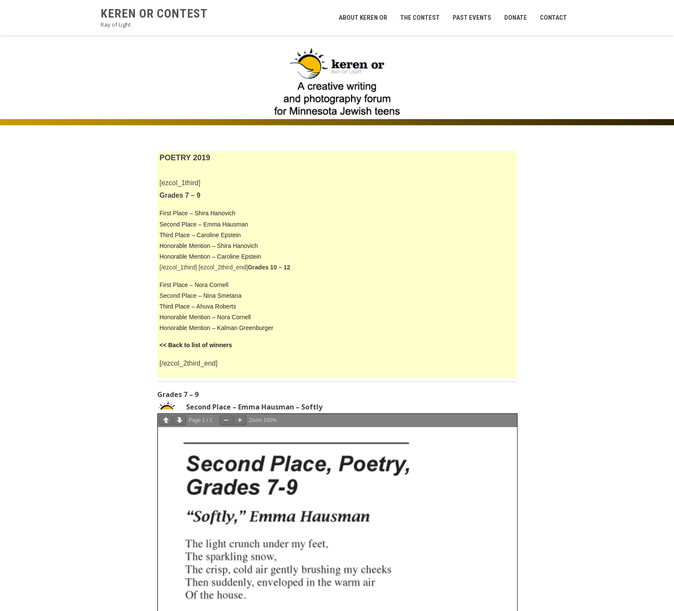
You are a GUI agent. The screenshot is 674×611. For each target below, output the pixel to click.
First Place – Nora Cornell (193, 284)
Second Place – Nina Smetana (200, 295)
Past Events (472, 17)
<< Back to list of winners (195, 345)
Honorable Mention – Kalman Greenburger (216, 327)
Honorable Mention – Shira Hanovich (208, 245)
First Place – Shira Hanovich (197, 213)
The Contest (420, 17)
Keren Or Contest (154, 13)
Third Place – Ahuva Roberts (197, 306)
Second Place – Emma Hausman (203, 224)
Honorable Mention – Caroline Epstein (210, 256)
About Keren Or (363, 17)
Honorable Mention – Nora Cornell (205, 317)
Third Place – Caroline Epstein (200, 235)
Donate (515, 17)
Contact (553, 17)
